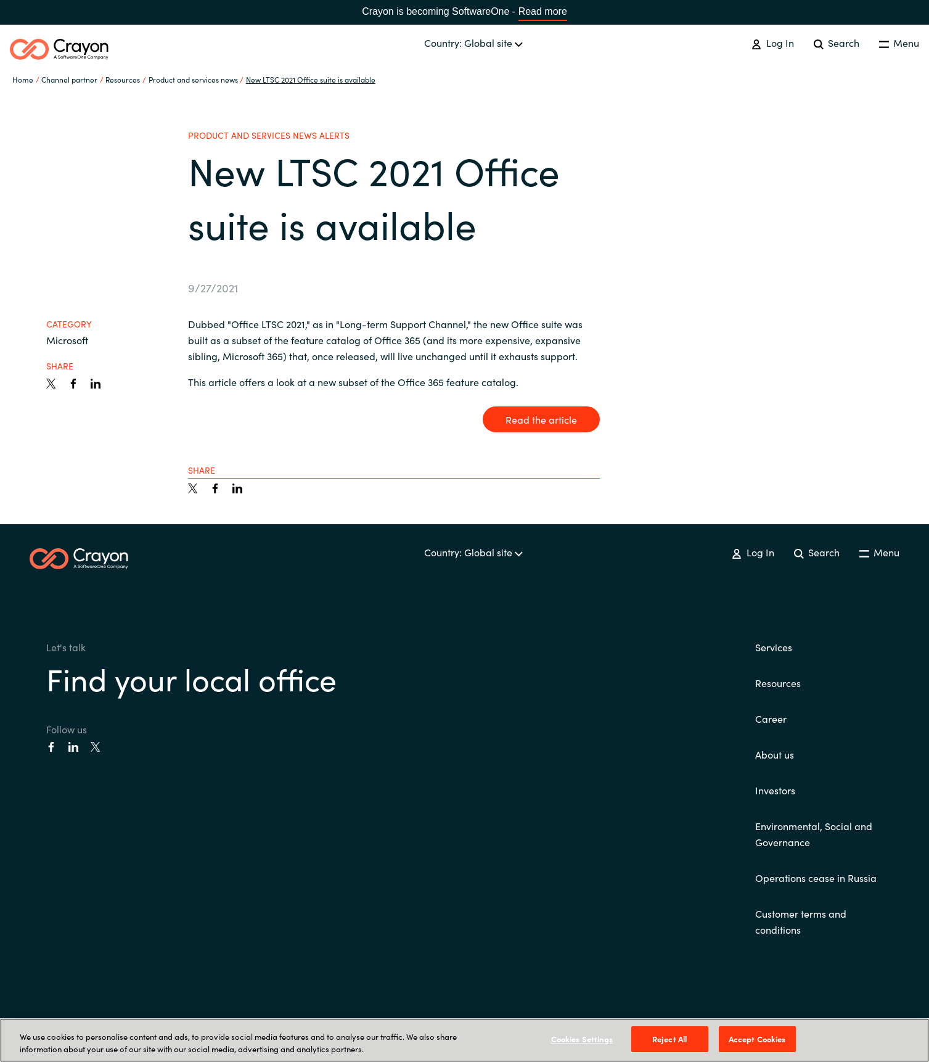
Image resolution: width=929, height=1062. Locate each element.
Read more (542, 11)
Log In (772, 42)
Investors (775, 790)
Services (773, 647)
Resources (778, 682)
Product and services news (193, 79)
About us (774, 754)
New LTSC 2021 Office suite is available (310, 79)
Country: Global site (473, 42)
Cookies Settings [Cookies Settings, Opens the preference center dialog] (582, 1039)
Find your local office (191, 678)
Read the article (541, 419)
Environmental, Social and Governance (813, 834)
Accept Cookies (757, 1039)
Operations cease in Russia (816, 877)
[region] (464, 1040)
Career (771, 718)
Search (836, 42)
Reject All (669, 1039)
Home (22, 79)
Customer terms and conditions (800, 921)
